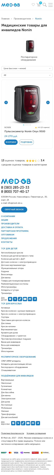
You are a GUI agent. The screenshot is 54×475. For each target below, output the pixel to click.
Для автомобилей (9, 417)
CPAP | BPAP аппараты (11, 361)
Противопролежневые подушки (16, 339)
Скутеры (5, 317)
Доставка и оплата (12, 227)
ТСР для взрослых (11, 303)
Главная (5, 18)
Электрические (8, 398)
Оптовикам (7, 235)
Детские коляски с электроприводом (18, 262)
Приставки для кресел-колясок (15, 320)
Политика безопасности (12, 433)
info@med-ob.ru (15, 203)
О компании (8, 216)
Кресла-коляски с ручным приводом (18, 311)
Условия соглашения (36, 433)
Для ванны (6, 395)
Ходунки (5, 271)
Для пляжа (6, 323)
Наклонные (6, 383)
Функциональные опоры (12, 268)
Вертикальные (7, 380)
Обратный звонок (14, 209)
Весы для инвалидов (10, 345)
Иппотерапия (7, 351)
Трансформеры (8, 414)
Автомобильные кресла (12, 253)
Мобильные (6, 408)
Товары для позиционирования (15, 281)
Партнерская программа (14, 231)
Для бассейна (7, 392)
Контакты (6, 242)
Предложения (9, 238)
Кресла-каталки (8, 326)
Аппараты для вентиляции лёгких (16, 364)
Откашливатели (8, 370)
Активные (5, 308)
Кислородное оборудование (14, 367)
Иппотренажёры (8, 287)
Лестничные (6, 405)
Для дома (5, 402)
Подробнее (26, 142)
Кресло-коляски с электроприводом (18, 314)
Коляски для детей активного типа (17, 256)
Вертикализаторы (9, 329)
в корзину (11, 142)
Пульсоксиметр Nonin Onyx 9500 (24, 131)
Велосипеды (7, 274)
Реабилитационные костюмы (14, 284)
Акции (4, 220)
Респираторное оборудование (18, 357)
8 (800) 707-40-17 (15, 192)
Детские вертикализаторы (13, 265)
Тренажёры (6, 348)
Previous (6, 102)
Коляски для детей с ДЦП (13, 259)
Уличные (5, 411)
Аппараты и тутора (10, 290)
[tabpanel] (27, 102)
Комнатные (6, 389)
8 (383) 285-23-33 (15, 187)
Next (48, 102)
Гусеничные (6, 386)
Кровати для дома (9, 332)
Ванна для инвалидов (10, 342)
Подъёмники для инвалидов (17, 376)
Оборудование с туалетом (13, 336)
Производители (22, 18)
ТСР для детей (9, 248)
